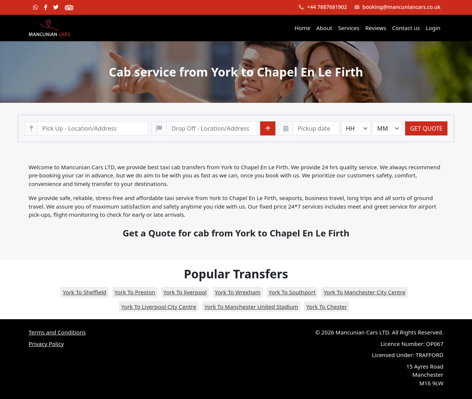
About (324, 28)
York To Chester (326, 306)
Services (348, 28)
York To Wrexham (238, 292)
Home (302, 28)
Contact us (406, 28)
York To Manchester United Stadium (251, 306)
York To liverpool (185, 292)
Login (433, 28)
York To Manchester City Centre (364, 292)
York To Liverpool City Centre (158, 306)
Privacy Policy (46, 343)
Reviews (375, 28)
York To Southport (292, 292)
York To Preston (134, 292)
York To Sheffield (84, 292)
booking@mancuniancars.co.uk (397, 7)
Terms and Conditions (57, 332)
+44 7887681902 (323, 7)
